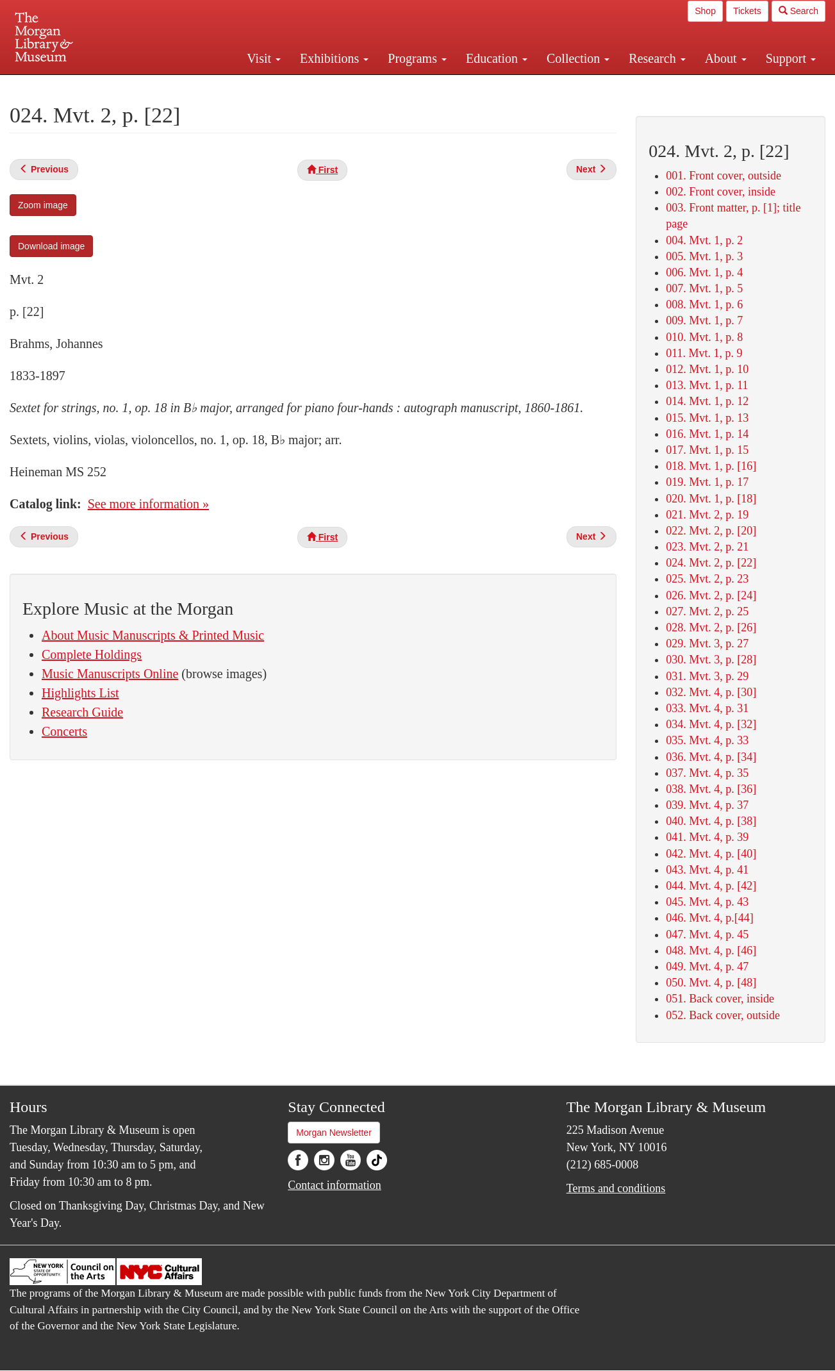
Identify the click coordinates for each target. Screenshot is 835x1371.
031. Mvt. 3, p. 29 (707, 676)
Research (657, 58)
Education (496, 58)
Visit (264, 58)
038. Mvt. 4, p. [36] (711, 789)
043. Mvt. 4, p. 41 (707, 869)
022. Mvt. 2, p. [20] (711, 530)
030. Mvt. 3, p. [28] (711, 659)
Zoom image (43, 205)
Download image (51, 246)
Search (798, 11)
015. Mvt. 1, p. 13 (707, 417)
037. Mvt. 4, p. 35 (707, 773)
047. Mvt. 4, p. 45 (707, 934)
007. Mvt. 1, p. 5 (704, 288)
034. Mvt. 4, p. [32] (711, 724)
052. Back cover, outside (723, 1015)
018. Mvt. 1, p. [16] (711, 466)
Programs (417, 58)
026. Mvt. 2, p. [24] (711, 595)
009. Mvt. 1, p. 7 (704, 320)
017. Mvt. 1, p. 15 (707, 450)
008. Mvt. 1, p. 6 (704, 304)
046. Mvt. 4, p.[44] (710, 917)
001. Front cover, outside (723, 175)
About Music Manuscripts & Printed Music (153, 635)
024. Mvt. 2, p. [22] (711, 562)
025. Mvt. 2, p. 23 (707, 578)
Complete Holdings (92, 654)
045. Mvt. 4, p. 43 (707, 901)
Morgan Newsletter (334, 1132)
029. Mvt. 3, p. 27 (707, 643)
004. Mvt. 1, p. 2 (704, 240)
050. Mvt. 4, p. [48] (711, 982)
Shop (705, 11)
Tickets (747, 11)
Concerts (64, 731)
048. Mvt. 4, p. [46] (711, 950)
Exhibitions (334, 58)
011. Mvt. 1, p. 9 (704, 353)
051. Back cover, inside (720, 998)
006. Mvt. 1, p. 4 (704, 272)
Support (791, 58)
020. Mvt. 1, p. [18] (711, 498)
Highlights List (80, 693)
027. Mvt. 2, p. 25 (707, 611)
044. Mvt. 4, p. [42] (711, 885)
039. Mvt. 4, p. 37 (707, 805)
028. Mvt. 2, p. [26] (711, 627)
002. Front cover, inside (720, 191)
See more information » (148, 504)
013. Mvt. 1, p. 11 (707, 385)
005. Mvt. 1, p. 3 (704, 256)
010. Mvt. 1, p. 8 (704, 337)
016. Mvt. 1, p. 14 (707, 434)
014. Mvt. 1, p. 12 (707, 401)
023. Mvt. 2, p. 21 (707, 546)
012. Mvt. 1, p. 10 (707, 369)
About (726, 58)
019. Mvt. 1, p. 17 (707, 482)
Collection (578, 58)
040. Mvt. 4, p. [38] (711, 821)
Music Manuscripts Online (110, 674)
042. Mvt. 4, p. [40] (711, 853)
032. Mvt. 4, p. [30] (711, 692)
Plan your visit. (265, 86)
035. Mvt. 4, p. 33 (707, 740)
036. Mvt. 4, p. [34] (711, 757)
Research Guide (82, 712)
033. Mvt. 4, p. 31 (707, 708)
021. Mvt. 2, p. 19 (707, 514)
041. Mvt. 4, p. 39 (707, 837)
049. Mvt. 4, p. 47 (707, 966)
